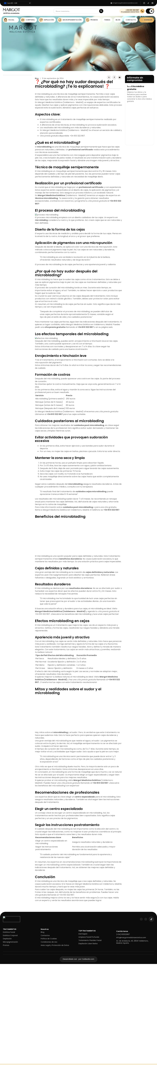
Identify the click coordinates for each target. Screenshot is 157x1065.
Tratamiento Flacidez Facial (89, 940)
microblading (41, 220)
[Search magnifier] (101, 11)
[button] (150, 11)
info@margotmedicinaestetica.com (131, 938)
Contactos (45, 935)
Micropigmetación (10, 942)
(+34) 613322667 (123, 934)
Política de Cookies (49, 939)
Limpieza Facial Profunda (88, 937)
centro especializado (85, 796)
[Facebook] (114, 77)
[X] (109, 77)
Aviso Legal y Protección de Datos (55, 945)
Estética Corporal (10, 935)
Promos (6, 945)
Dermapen (82, 934)
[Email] (119, 77)
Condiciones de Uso (49, 942)
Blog (37, 78)
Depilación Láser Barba (88, 944)
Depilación (7, 939)
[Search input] (77, 11)
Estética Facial (9, 932)
